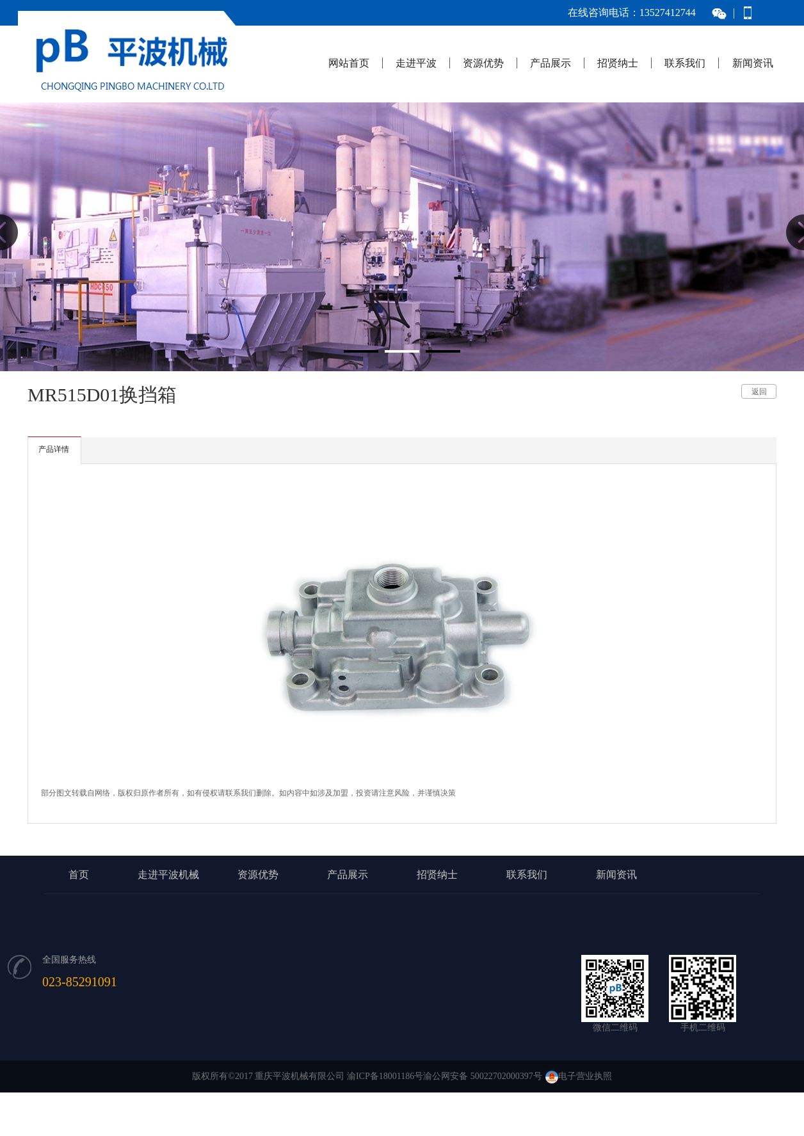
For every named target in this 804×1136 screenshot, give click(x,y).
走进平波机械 (168, 874)
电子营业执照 (578, 1076)
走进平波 (416, 63)
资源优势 (483, 63)
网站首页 (348, 63)
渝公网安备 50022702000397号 (482, 1076)
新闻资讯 (752, 63)
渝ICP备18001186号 (385, 1076)
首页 (78, 874)
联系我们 (684, 63)
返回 (759, 391)
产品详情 (53, 449)
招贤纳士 (617, 63)
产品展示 (550, 63)
